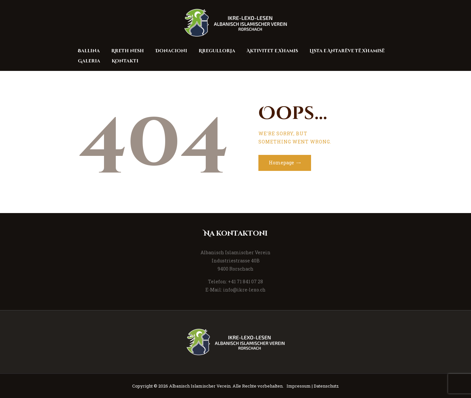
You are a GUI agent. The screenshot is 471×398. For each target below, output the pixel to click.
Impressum (299, 386)
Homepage (281, 162)
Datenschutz (326, 386)
